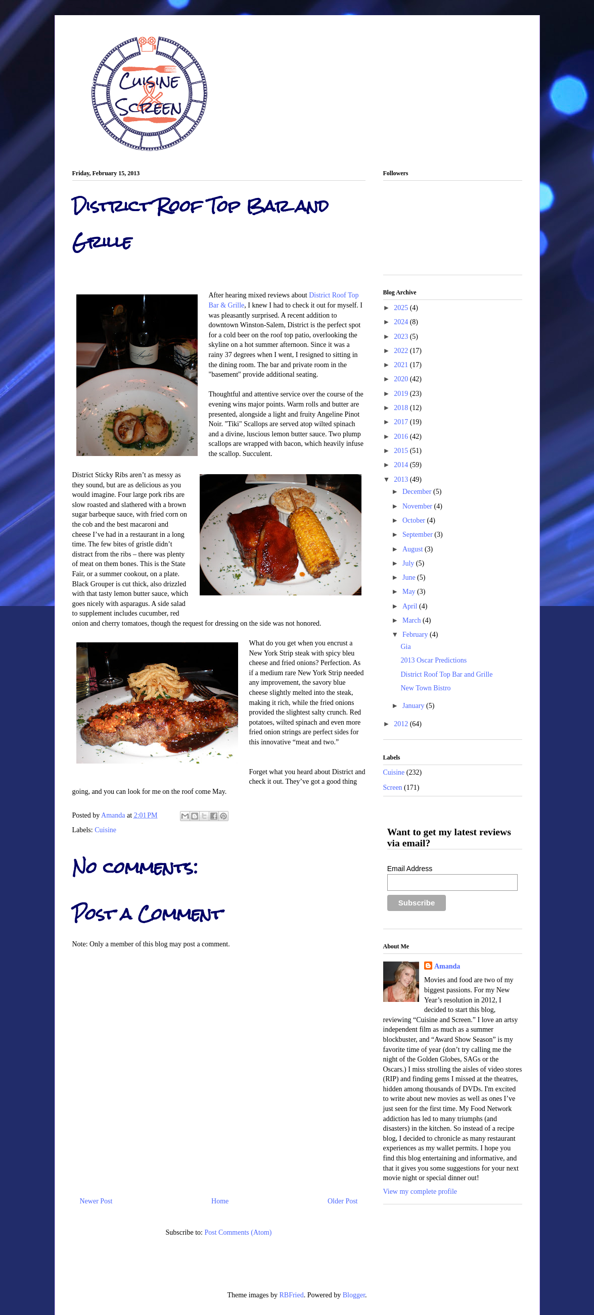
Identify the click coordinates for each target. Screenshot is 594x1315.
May (409, 591)
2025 (402, 308)
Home (220, 1201)
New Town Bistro (425, 688)
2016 (402, 436)
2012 (402, 724)
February (416, 634)
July (409, 563)
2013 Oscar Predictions (433, 660)
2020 (402, 379)
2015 (402, 450)
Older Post (343, 1201)
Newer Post (96, 1201)
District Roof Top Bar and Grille (446, 674)
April (410, 606)
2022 (402, 351)
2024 (402, 322)
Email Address (409, 869)
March (412, 620)
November (418, 506)
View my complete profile (420, 1191)
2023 (402, 336)
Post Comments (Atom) (237, 1232)
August (413, 549)
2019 (402, 393)
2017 (402, 422)
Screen (392, 787)
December (417, 491)
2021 (402, 365)
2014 (402, 465)
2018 (402, 408)
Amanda (114, 815)
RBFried (291, 1295)
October (414, 520)
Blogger (354, 1295)
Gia (405, 646)
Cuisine (105, 830)
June (409, 577)
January (414, 706)
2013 (402, 479)
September (418, 534)
